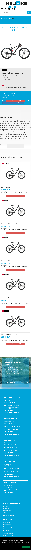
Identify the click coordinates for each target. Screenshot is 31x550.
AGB (4, 513)
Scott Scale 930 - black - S (9, 224)
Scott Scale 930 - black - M (9, 261)
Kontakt (5, 506)
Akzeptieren (26, 547)
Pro (14, 19)
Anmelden (6, 522)
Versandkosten (8, 533)
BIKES (6, 19)
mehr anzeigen (16, 146)
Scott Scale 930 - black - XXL (14, 29)
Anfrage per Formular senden (17, 383)
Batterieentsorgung (9, 515)
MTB (10, 19)
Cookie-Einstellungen (8, 547)
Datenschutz (7, 511)
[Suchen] (29, 12)
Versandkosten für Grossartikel (19, 193)
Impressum (6, 508)
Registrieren (7, 525)
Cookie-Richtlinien (11, 544)
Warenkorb (6, 529)
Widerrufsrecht (8, 535)
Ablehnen (18, 547)
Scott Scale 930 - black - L (9, 298)
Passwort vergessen (9, 527)
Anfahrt (10, 411)
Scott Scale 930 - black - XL (9, 335)
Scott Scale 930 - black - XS (9, 187)
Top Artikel (6, 531)
